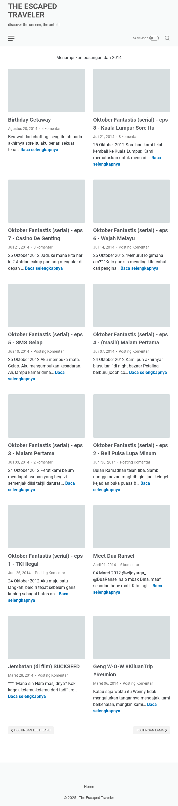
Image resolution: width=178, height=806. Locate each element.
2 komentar (43, 462)
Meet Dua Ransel (113, 556)
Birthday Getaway (29, 119)
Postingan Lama (150, 730)
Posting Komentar (134, 247)
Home (89, 787)
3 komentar (43, 247)
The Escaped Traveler (32, 10)
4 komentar (51, 128)
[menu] (14, 38)
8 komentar (128, 136)
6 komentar (129, 565)
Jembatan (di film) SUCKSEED (44, 666)
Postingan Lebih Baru (31, 730)
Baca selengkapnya (39, 149)
